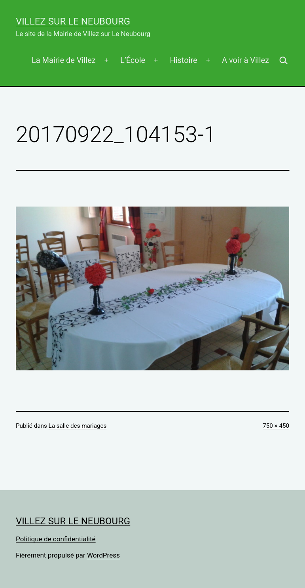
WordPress (103, 555)
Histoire (183, 60)
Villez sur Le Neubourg (73, 21)
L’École (132, 60)
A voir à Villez (245, 60)
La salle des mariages (78, 425)
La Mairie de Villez (64, 60)
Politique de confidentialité (56, 539)
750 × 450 (276, 425)
